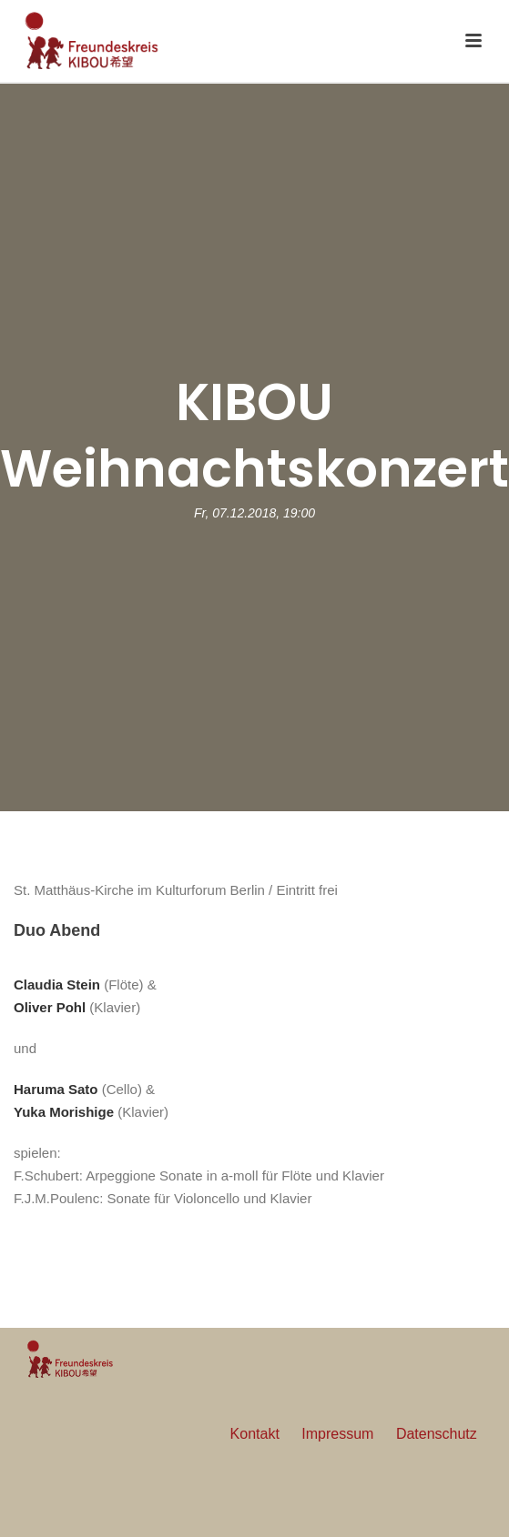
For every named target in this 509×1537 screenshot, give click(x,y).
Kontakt (255, 1434)
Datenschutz (436, 1434)
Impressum (337, 1434)
